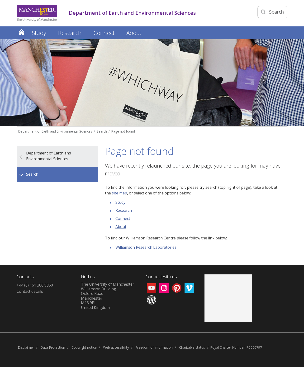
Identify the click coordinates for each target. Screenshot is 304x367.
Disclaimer (26, 347)
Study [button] (39, 33)
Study (120, 202)
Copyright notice (84, 347)
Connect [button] (103, 33)
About (120, 226)
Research (123, 210)
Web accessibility (116, 347)
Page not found (123, 131)
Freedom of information (154, 347)
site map (119, 193)
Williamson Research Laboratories (145, 247)
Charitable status (192, 347)
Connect (122, 218)
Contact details (30, 291)
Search (102, 131)
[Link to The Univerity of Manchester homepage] (37, 13)
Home (21, 32)
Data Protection (52, 347)
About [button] (133, 33)
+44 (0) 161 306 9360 (35, 285)
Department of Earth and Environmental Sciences (55, 131)
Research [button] (69, 33)
